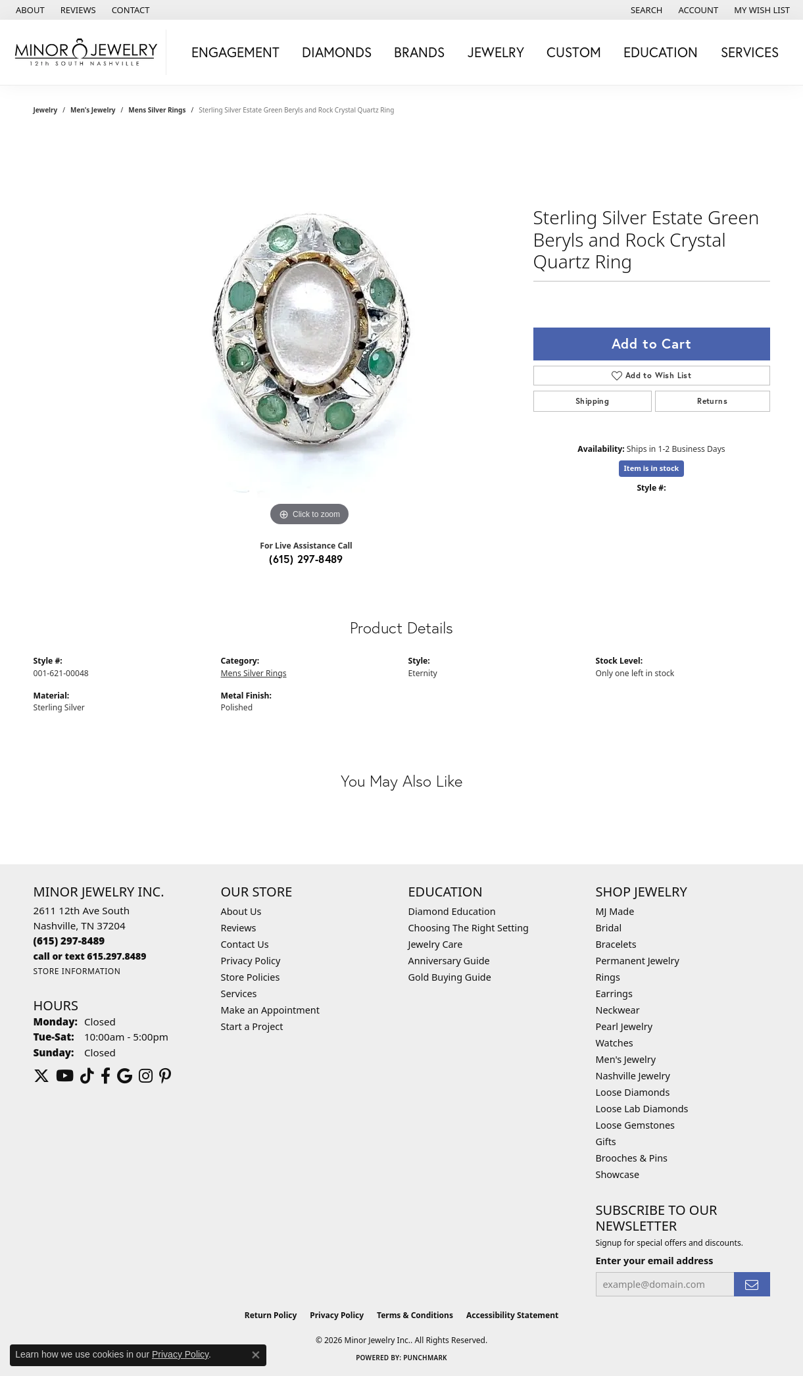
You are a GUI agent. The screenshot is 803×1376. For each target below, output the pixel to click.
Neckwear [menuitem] (618, 1010)
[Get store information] (77, 971)
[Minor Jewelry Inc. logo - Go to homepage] (86, 52)
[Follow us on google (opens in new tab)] (124, 1076)
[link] (29, 10)
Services (239, 993)
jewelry (46, 109)
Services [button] (750, 52)
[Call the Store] (69, 940)
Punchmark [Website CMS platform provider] (425, 1357)
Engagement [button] (235, 52)
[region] (309, 332)
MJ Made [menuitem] (615, 911)
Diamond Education (452, 911)
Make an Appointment (270, 1010)
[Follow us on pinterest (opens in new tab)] (165, 1076)
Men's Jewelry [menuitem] (626, 1059)
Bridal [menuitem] (609, 927)
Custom (574, 52)
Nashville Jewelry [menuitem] (633, 1075)
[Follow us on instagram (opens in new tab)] (146, 1076)
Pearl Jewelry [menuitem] (624, 1026)
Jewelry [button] (496, 52)
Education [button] (660, 52)
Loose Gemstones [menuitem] (635, 1125)
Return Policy (271, 1315)
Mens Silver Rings (156, 109)
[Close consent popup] (256, 1355)
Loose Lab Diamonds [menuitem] (642, 1108)
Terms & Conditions (415, 1315)
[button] (645, 10)
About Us (241, 911)
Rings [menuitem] (608, 977)
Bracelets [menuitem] (616, 944)
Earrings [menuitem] (614, 993)
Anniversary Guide (449, 960)
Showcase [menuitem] (618, 1174)
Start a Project (252, 1026)
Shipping (592, 401)
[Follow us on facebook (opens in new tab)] (105, 1076)
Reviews (238, 927)
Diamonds (337, 52)
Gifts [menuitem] (606, 1141)
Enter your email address (655, 1260)
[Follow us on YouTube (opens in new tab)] (65, 1076)
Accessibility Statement (512, 1315)
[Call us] (90, 956)
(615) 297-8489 (306, 559)
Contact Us (245, 944)
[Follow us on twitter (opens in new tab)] (41, 1076)
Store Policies (250, 977)
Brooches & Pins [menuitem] (632, 1158)
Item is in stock (651, 468)
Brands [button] (419, 52)
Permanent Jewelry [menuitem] (637, 960)
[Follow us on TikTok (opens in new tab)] (87, 1076)
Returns (712, 401)
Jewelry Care (435, 944)
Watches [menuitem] (614, 1043)
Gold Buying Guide (449, 977)
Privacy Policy (251, 960)
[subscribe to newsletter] (751, 1284)
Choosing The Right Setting (468, 927)
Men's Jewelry (93, 109)
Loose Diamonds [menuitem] (633, 1092)
